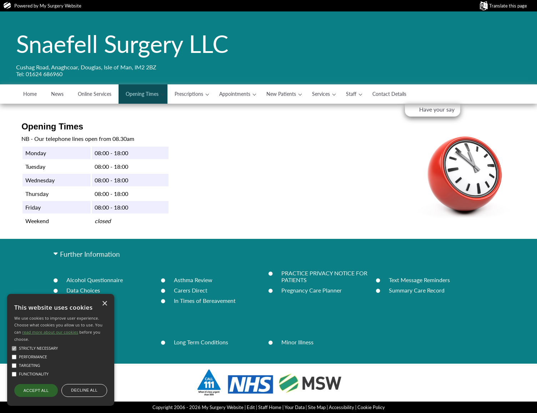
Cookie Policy (371, 407)
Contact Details (389, 94)
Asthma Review (193, 279)
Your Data (295, 407)
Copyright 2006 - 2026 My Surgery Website (198, 407)
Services (321, 94)
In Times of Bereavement (205, 300)
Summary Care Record (417, 290)
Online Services (94, 94)
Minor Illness (297, 342)
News (57, 94)
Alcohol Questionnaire (94, 279)
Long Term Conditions (201, 342)
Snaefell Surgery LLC (122, 43)
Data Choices (83, 290)
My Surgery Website (60, 6)
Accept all (36, 390)
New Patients (281, 94)
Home (30, 94)
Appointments (234, 94)
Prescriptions (189, 94)
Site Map (317, 407)
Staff (351, 94)
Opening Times (142, 94)
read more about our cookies (50, 332)
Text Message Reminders (419, 279)
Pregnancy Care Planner (311, 290)
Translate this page (508, 6)
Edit (251, 407)
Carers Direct (190, 290)
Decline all (84, 390)
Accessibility (341, 407)
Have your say (437, 109)
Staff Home (269, 407)
